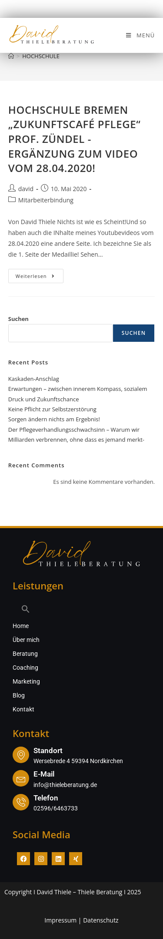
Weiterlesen (40, 274)
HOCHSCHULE (41, 56)
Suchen (18, 319)
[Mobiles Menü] (140, 35)
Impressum (60, 920)
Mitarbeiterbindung (45, 200)
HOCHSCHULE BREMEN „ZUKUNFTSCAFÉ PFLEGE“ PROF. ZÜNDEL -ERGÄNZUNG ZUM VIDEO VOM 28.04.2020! (74, 138)
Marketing (26, 681)
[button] (81, 609)
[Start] (11, 56)
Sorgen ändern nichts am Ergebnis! (54, 419)
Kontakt (23, 709)
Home (21, 625)
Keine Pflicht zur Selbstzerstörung (52, 409)
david (25, 189)
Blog (19, 695)
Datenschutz (100, 920)
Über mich (26, 639)
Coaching (25, 667)
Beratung (25, 653)
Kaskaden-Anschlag (33, 379)
